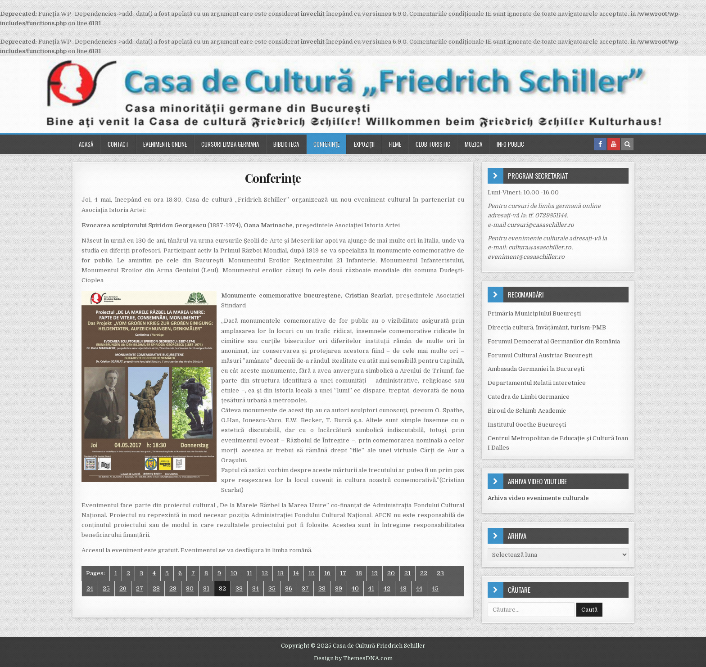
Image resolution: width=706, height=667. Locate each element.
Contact (118, 144)
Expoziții (364, 144)
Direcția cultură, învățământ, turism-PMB (547, 327)
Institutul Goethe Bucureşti (527, 424)
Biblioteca (286, 144)
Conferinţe (326, 144)
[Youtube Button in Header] (613, 144)
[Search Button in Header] (627, 144)
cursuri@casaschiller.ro (540, 224)
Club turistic (433, 144)
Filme (395, 144)
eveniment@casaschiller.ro (526, 256)
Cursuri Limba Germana (230, 144)
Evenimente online (165, 144)
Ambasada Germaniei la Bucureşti (536, 368)
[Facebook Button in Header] (600, 144)
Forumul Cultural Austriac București (540, 355)
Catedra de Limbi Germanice (529, 396)
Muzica (473, 144)
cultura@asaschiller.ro (539, 247)
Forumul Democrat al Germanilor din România (554, 341)
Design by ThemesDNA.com (353, 658)
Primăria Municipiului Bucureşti (534, 313)
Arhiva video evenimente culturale (538, 498)
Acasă (86, 144)
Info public (510, 144)
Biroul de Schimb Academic (527, 410)
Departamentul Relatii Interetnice (537, 382)
